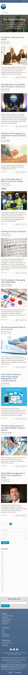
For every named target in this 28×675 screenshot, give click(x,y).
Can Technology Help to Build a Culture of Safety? (12, 180)
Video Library (5, 645)
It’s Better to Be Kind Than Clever (12, 38)
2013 (2, 582)
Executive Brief (5, 636)
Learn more (18, 672)
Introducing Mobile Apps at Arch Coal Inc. (13, 328)
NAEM (2, 12)
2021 (2, 563)
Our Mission (5, 617)
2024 (2, 556)
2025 (2, 554)
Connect (5, 628)
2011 (2, 587)
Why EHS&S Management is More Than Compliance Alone (13, 475)
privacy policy (5, 659)
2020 (2, 566)
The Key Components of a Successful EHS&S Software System (13, 428)
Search (5, 543)
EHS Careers (5, 644)
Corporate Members (7, 619)
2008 (2, 591)
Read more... (4, 77)
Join (3, 631)
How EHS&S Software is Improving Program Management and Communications (11, 377)
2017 (2, 573)
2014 (2, 580)
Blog (3, 630)
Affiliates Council (6, 620)
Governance (5, 623)
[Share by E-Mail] (25, 77)
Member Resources (7, 642)
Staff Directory (5, 622)
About (4, 613)
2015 (2, 577)
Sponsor (4, 633)
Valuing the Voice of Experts (13, 231)
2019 (2, 568)
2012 (2, 584)
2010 (2, 589)
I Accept (10, 672)
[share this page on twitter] (20, 77)
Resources (6, 640)
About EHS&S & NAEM (7, 616)
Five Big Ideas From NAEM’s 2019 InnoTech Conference (13, 85)
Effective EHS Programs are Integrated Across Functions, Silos (13, 135)
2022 (2, 561)
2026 (2, 552)
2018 (2, 570)
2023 (2, 559)
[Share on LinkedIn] (22, 77)
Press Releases (5, 634)
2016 (2, 575)
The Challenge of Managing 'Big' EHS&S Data (13, 281)
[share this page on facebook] (17, 77)
